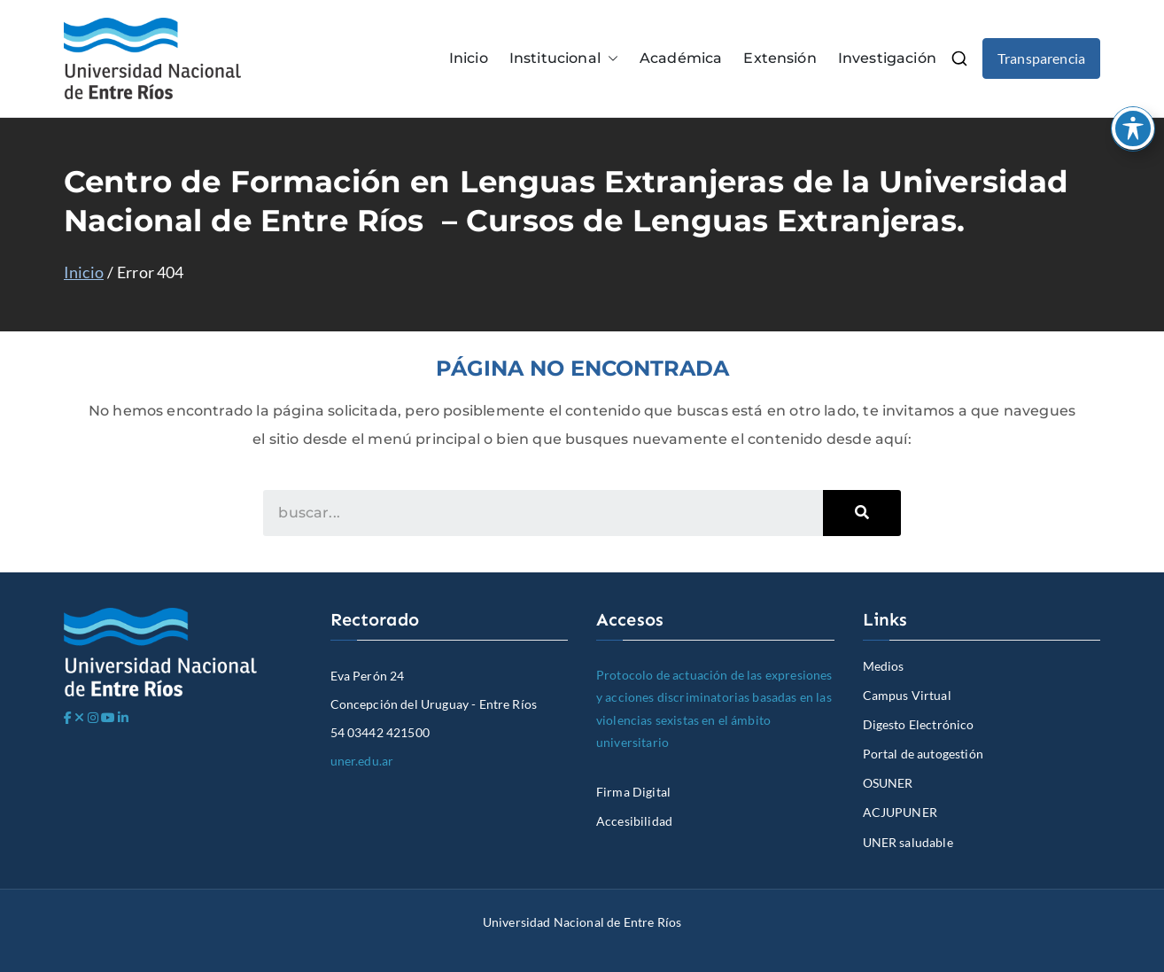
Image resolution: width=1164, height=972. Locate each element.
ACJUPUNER (900, 812)
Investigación (887, 58)
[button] (609, 59)
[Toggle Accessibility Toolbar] (1133, 128)
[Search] (862, 513)
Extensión (779, 58)
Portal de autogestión (923, 753)
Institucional (563, 59)
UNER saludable (908, 842)
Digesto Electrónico (918, 724)
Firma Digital (633, 791)
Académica (681, 58)
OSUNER (888, 782)
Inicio (468, 58)
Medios (883, 665)
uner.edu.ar (362, 760)
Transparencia (1041, 58)
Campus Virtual (907, 695)
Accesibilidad (634, 820)
